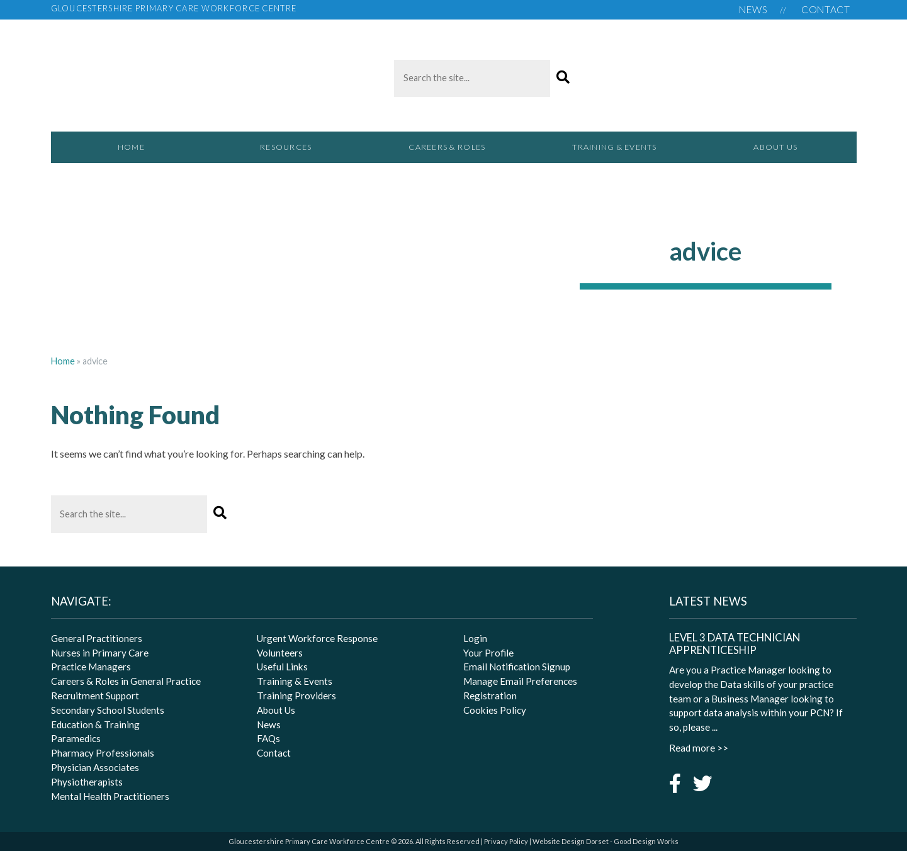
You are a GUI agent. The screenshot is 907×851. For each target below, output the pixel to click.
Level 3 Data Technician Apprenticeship (734, 644)
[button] (563, 77)
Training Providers (296, 695)
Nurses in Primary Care (100, 652)
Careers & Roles (453, 152)
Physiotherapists (87, 781)
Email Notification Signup (516, 666)
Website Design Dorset (570, 841)
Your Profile (488, 652)
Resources (292, 152)
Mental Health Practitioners (110, 796)
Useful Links (282, 666)
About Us (775, 147)
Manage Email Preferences (520, 681)
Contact (825, 9)
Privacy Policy (506, 841)
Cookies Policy (494, 710)
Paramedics (76, 738)
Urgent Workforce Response (317, 638)
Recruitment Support (95, 695)
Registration (490, 695)
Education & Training (95, 724)
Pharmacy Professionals (102, 752)
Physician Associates (95, 767)
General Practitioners (96, 638)
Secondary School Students (107, 710)
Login (475, 638)
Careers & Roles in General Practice (126, 681)
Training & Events (614, 147)
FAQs (268, 738)
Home (131, 147)
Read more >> (698, 747)
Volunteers (280, 652)
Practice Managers (91, 666)
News (753, 9)
